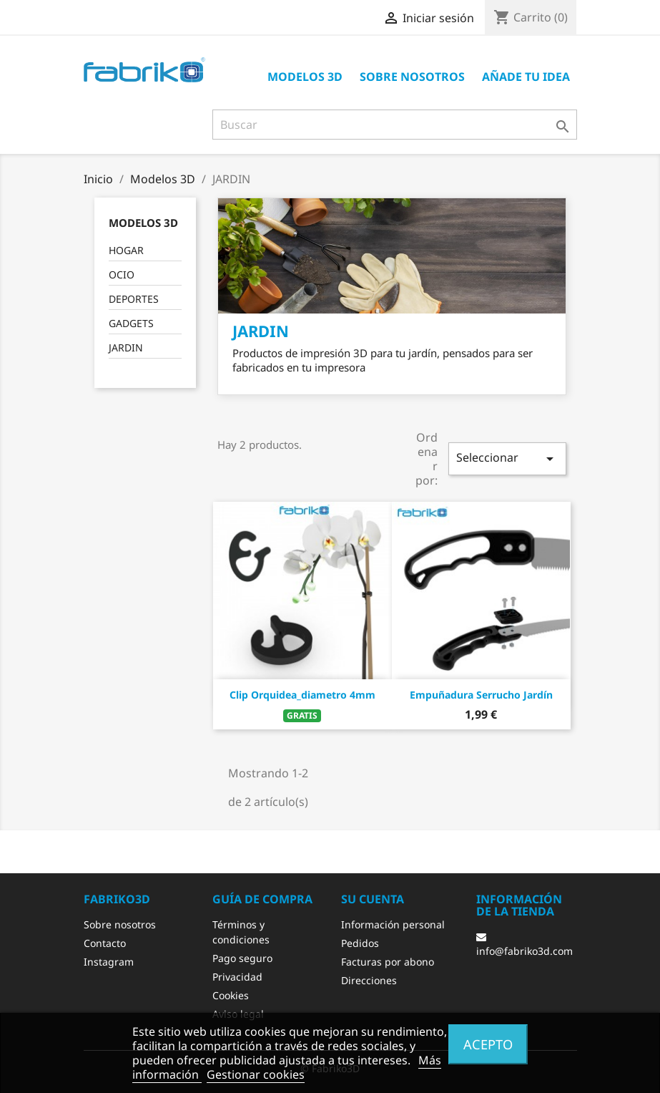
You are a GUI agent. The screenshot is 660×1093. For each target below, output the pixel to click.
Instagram (109, 961)
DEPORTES (134, 299)
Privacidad (237, 976)
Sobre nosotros (412, 76)
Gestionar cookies (256, 1074)
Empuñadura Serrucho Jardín (481, 694)
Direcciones (369, 980)
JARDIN (126, 347)
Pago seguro (242, 958)
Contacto (105, 943)
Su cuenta (372, 899)
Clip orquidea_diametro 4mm (302, 694)
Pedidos (360, 943)
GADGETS (131, 323)
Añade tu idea (526, 76)
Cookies (230, 995)
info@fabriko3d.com (524, 945)
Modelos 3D (305, 76)
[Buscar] (394, 125)
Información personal (393, 924)
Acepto (488, 1044)
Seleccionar (507, 458)
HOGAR (126, 250)
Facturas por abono (387, 961)
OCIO (121, 274)
